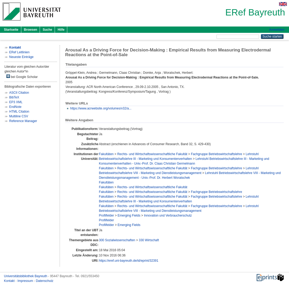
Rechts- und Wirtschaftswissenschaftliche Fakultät (152, 154)
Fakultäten (106, 154)
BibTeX (14, 97)
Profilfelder (106, 215)
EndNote (15, 107)
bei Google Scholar (22, 76)
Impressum (25, 281)
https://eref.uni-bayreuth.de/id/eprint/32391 (128, 260)
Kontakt (10, 281)
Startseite (11, 29)
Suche (47, 29)
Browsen (30, 29)
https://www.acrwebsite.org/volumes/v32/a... (100, 108)
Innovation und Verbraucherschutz (168, 215)
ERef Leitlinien (19, 52)
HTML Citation (19, 111)
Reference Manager (23, 121)
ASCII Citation (19, 92)
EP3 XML (16, 102)
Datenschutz (44, 281)
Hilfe (61, 29)
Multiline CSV (18, 116)
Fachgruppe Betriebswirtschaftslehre (216, 154)
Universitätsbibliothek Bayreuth (26, 276)
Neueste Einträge (21, 57)
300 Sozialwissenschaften (117, 240)
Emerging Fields (129, 215)
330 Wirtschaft (149, 240)
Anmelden (276, 29)
